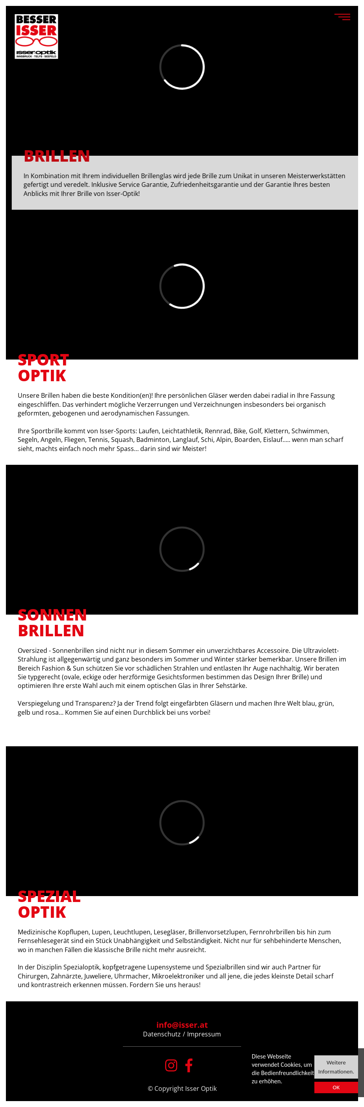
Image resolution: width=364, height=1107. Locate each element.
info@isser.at (182, 1024)
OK (336, 1087)
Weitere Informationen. (336, 1067)
